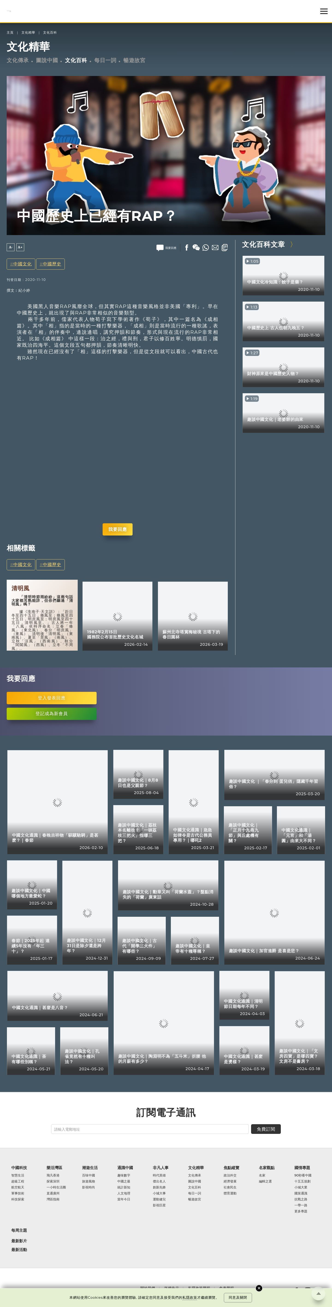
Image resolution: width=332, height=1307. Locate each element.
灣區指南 (53, 1199)
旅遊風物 (88, 1181)
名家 (262, 1175)
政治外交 (230, 1175)
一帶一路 (300, 1205)
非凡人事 (161, 1167)
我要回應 (117, 529)
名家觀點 (267, 1167)
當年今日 (123, 1199)
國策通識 (300, 1193)
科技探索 (17, 1199)
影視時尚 (88, 1187)
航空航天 (17, 1187)
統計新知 (123, 1187)
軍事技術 (17, 1193)
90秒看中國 (303, 1175)
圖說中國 (47, 60)
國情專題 (302, 1167)
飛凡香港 (53, 1175)
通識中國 (125, 1167)
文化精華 (28, 32)
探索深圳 (53, 1181)
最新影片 (19, 1241)
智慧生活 (17, 1175)
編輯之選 (265, 1181)
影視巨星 (159, 1205)
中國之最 (123, 1181)
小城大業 (300, 1187)
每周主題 (19, 1230)
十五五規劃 (302, 1181)
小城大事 (159, 1193)
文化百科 (50, 32)
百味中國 (88, 1175)
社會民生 (230, 1187)
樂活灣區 (54, 1167)
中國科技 (19, 1167)
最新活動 (19, 1250)
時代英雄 (159, 1175)
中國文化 (22, 264)
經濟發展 (230, 1181)
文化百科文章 (263, 244)
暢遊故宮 (134, 60)
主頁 (10, 32)
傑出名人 (159, 1181)
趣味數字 (123, 1175)
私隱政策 (189, 1297)
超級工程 (17, 1181)
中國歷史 (52, 264)
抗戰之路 (300, 1199)
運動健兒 (159, 1199)
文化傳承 (18, 60)
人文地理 (123, 1193)
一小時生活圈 (56, 1187)
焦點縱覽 (231, 1167)
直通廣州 (53, 1193)
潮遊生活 (90, 1167)
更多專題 (300, 1211)
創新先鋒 (159, 1187)
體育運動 (230, 1193)
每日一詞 (105, 60)
